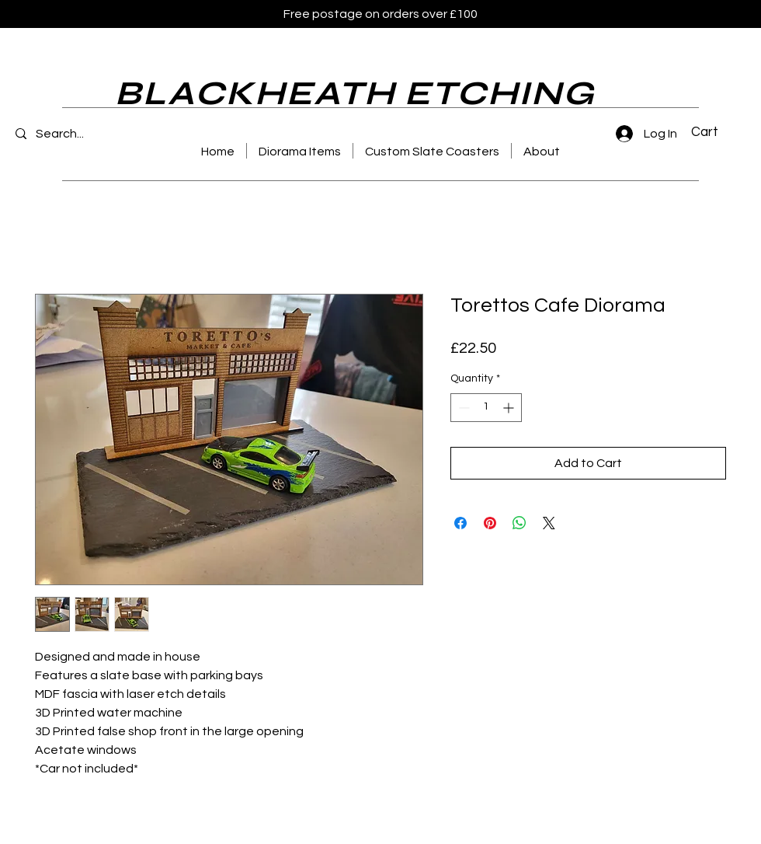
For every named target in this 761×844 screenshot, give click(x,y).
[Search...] (80, 133)
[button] (713, 131)
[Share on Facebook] (460, 523)
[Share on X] (549, 523)
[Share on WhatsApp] (519, 523)
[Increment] (509, 407)
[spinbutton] (486, 407)
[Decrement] (462, 407)
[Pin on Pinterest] (490, 523)
